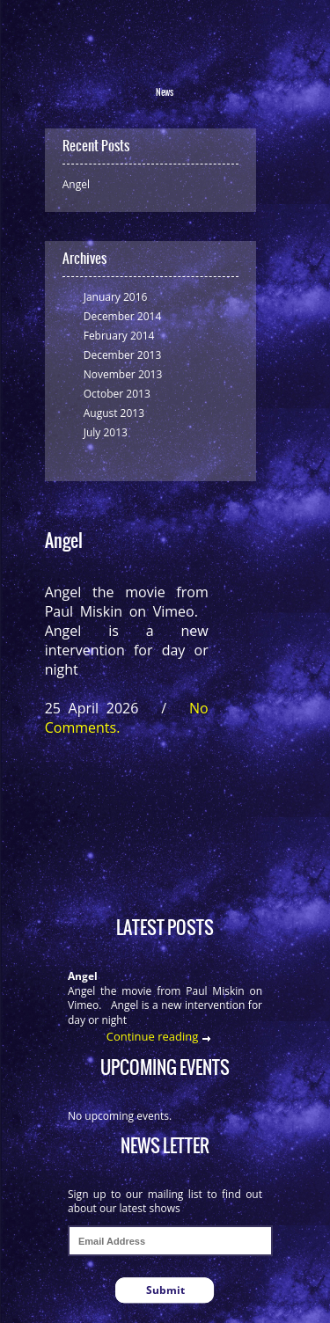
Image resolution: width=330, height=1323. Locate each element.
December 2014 (123, 316)
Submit (165, 1290)
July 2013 (106, 432)
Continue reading (152, 1036)
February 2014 (119, 335)
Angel (76, 184)
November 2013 (123, 374)
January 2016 (116, 296)
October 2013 (117, 393)
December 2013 (123, 354)
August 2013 (114, 413)
